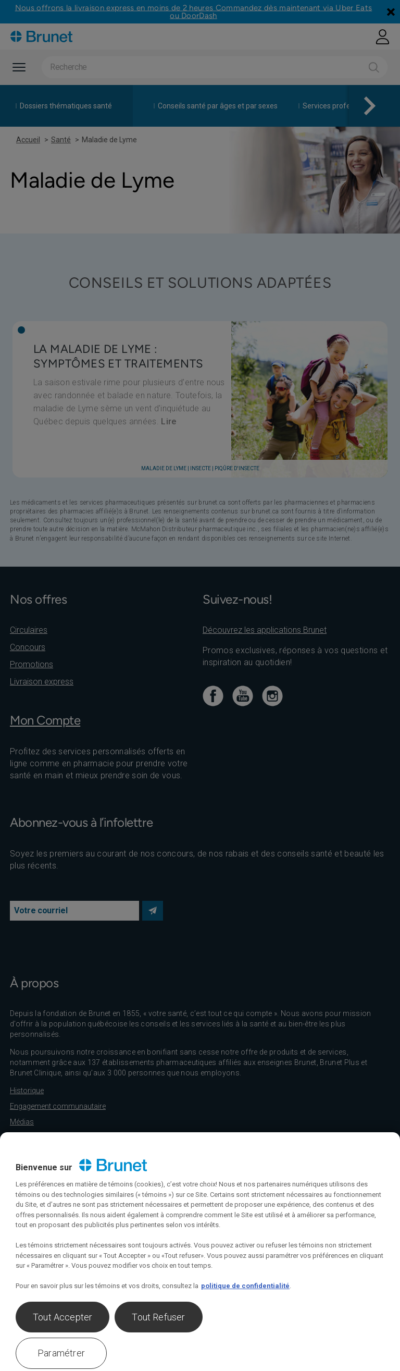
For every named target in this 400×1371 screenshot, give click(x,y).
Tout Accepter (62, 1317)
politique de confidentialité (245, 1286)
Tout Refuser (158, 1317)
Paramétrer (61, 1353)
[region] (200, 1251)
